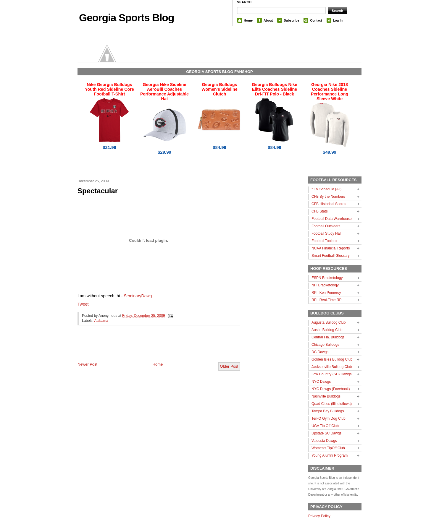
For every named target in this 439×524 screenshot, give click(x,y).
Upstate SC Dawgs (326, 433)
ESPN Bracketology (327, 278)
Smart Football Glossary (331, 256)
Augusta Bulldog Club (329, 322)
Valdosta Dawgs (324, 441)
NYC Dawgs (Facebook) (331, 389)
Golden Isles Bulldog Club (332, 359)
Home (248, 20)
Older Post (229, 366)
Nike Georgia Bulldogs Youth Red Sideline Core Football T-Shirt (109, 89)
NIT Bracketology (325, 285)
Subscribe (291, 20)
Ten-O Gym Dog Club (329, 418)
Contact (316, 20)
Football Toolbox (324, 241)
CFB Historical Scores (329, 204)
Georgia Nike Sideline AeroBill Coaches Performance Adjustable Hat (164, 91)
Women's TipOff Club (328, 448)
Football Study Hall (326, 233)
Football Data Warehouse (332, 219)
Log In (338, 20)
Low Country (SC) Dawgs (331, 374)
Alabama (101, 321)
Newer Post (87, 364)
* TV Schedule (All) (326, 189)
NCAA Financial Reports (331, 248)
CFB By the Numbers (328, 196)
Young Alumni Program (330, 455)
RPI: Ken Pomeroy (326, 293)
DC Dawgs (320, 352)
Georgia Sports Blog (126, 17)
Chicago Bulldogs (325, 345)
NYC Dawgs (321, 381)
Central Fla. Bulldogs (328, 337)
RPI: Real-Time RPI (327, 300)
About (268, 20)
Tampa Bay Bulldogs (328, 411)
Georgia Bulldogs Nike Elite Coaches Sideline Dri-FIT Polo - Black (274, 89)
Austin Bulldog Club (327, 330)
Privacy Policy (319, 516)
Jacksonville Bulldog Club (332, 367)
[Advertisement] (147, 348)
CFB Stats (320, 211)
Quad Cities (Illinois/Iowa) (332, 404)
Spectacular (98, 191)
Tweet (83, 304)
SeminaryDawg (138, 295)
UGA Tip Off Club (325, 426)
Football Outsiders (326, 226)
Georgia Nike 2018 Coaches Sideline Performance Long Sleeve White (329, 91)
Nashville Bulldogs (326, 396)
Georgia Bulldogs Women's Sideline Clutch (219, 89)
